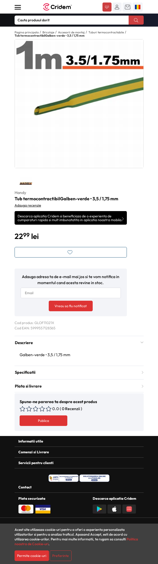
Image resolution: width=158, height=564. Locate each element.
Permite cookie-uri (31, 555)
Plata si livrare (79, 386)
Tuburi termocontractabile (106, 32)
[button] (117, 7)
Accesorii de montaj (71, 32)
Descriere (79, 342)
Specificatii (79, 372)
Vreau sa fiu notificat (71, 306)
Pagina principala (27, 32)
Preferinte (60, 555)
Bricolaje (48, 32)
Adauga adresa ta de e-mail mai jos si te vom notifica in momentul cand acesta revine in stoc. (70, 279)
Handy (20, 192)
